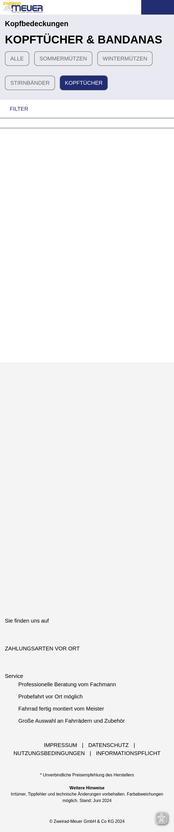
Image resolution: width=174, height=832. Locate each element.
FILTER (14, 109)
